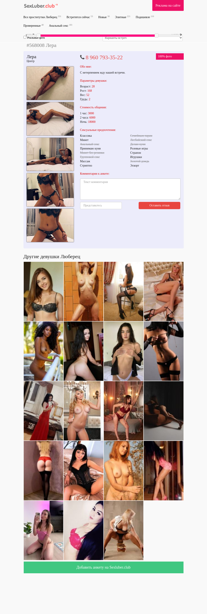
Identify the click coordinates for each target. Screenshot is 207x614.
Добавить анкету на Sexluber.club (103, 567)
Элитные (122, 17)
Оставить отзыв (160, 205)
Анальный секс (60, 25)
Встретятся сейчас (80, 17)
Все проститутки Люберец (42, 17)
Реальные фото (34, 37)
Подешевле (145, 17)
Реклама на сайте (168, 5)
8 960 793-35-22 (104, 57)
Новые (104, 17)
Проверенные (33, 25)
